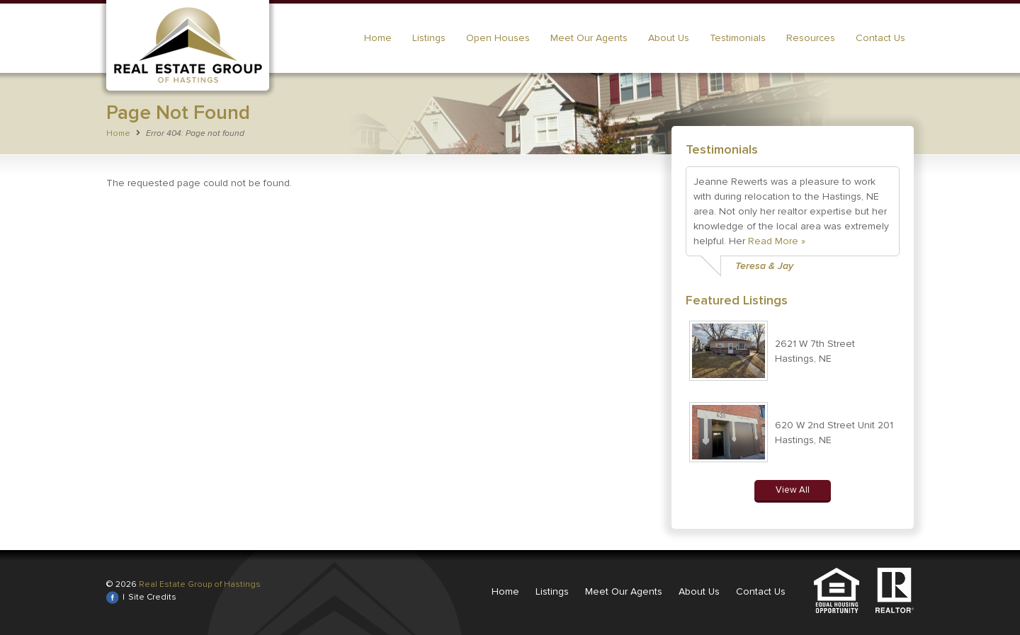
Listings (429, 38)
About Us (668, 38)
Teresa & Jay (764, 266)
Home (378, 38)
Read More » (776, 241)
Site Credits (152, 597)
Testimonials (738, 38)
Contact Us (880, 38)
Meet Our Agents (589, 38)
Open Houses (498, 38)
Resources (810, 38)
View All (793, 490)
